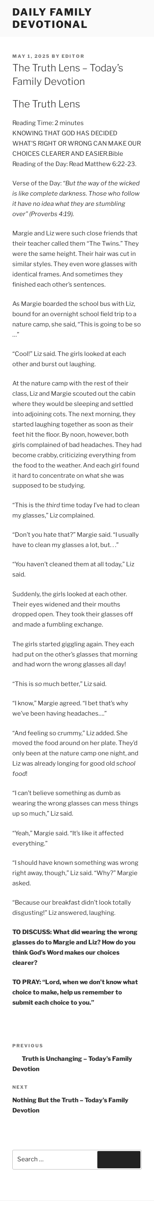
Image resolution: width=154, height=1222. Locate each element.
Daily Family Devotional (52, 18)
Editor (73, 56)
